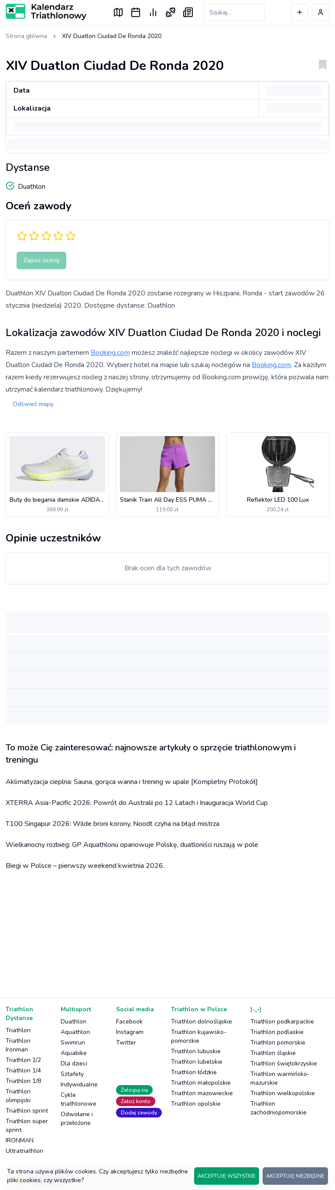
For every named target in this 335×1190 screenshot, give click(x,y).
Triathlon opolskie (196, 1104)
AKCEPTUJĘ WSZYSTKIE (227, 1176)
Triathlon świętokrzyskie (283, 1063)
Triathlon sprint (27, 1111)
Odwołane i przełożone (77, 1118)
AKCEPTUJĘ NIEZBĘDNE (295, 1176)
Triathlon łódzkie (194, 1072)
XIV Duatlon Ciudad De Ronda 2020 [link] (111, 36)
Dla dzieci (74, 1063)
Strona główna (26, 36)
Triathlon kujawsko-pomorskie (198, 1036)
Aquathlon (75, 1032)
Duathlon (73, 1021)
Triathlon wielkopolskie (282, 1093)
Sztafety (72, 1074)
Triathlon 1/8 (23, 1081)
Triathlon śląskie (273, 1053)
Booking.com (110, 352)
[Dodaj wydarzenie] (299, 12)
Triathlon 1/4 (23, 1070)
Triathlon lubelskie (196, 1062)
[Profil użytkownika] (320, 12)
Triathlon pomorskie (277, 1042)
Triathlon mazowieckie (202, 1093)
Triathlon (18, 1030)
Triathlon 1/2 (23, 1060)
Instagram (130, 1032)
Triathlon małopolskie (201, 1083)
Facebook (129, 1021)
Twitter (126, 1042)
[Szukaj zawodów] (234, 12)
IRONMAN (20, 1140)
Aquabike (74, 1053)
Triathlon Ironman (18, 1045)
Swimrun (73, 1042)
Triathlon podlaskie (277, 1032)
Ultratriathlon (24, 1151)
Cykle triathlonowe (78, 1099)
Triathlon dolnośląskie (201, 1021)
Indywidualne (79, 1084)
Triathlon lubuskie (196, 1051)
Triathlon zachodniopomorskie (278, 1108)
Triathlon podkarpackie (282, 1021)
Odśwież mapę (33, 404)
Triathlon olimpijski (18, 1095)
